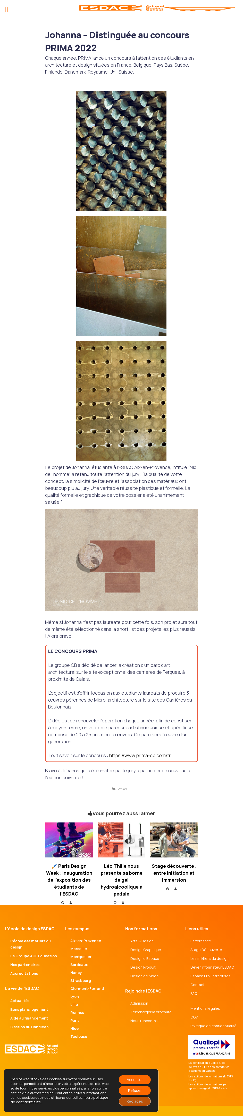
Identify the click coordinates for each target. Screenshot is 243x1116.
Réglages (135, 1101)
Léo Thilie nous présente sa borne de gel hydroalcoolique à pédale (122, 880)
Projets (122, 789)
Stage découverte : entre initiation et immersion (174, 873)
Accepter (135, 1079)
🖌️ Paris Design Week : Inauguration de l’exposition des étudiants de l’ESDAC (69, 880)
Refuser (135, 1090)
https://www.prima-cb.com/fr (140, 755)
